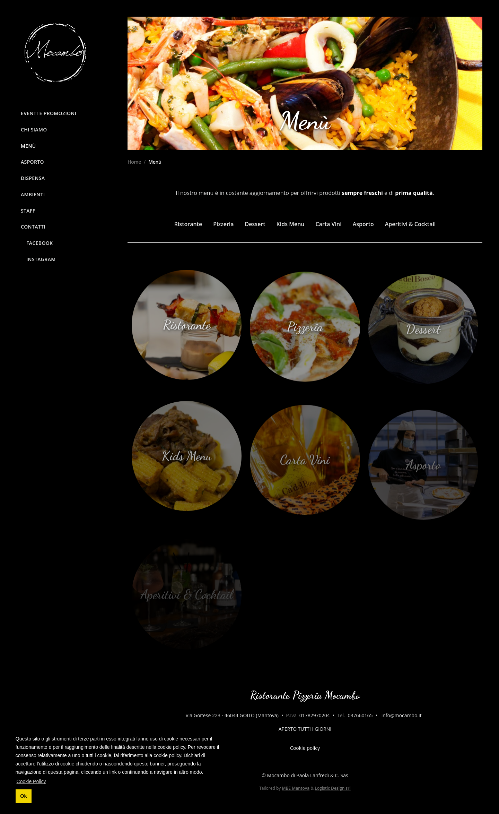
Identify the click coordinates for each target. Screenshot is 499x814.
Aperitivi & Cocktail (410, 224)
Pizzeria (223, 224)
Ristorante (188, 224)
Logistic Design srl (333, 788)
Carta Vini (328, 224)
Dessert (255, 224)
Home (134, 161)
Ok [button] (23, 796)
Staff (28, 210)
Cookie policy (305, 748)
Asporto (32, 161)
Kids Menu (291, 224)
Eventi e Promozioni (48, 113)
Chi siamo (34, 129)
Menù (28, 146)
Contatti (33, 226)
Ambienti (33, 194)
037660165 (360, 715)
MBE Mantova (295, 788)
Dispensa (33, 178)
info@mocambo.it (402, 715)
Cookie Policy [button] (31, 781)
